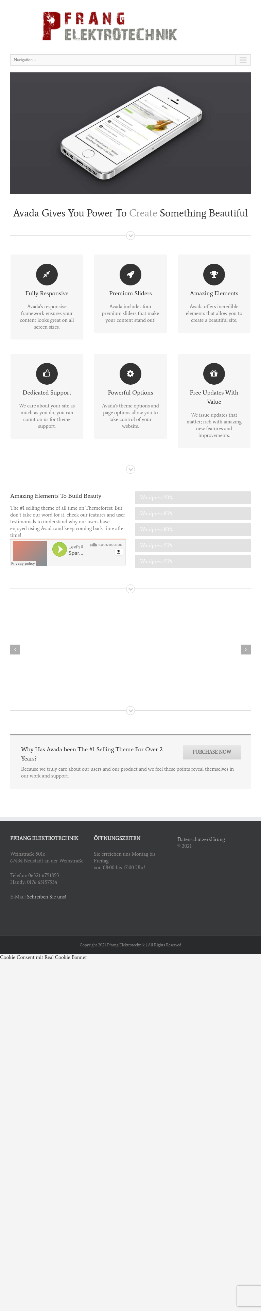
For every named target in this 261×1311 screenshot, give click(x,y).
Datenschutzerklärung (201, 839)
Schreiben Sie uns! (46, 897)
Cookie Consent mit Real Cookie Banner (43, 957)
